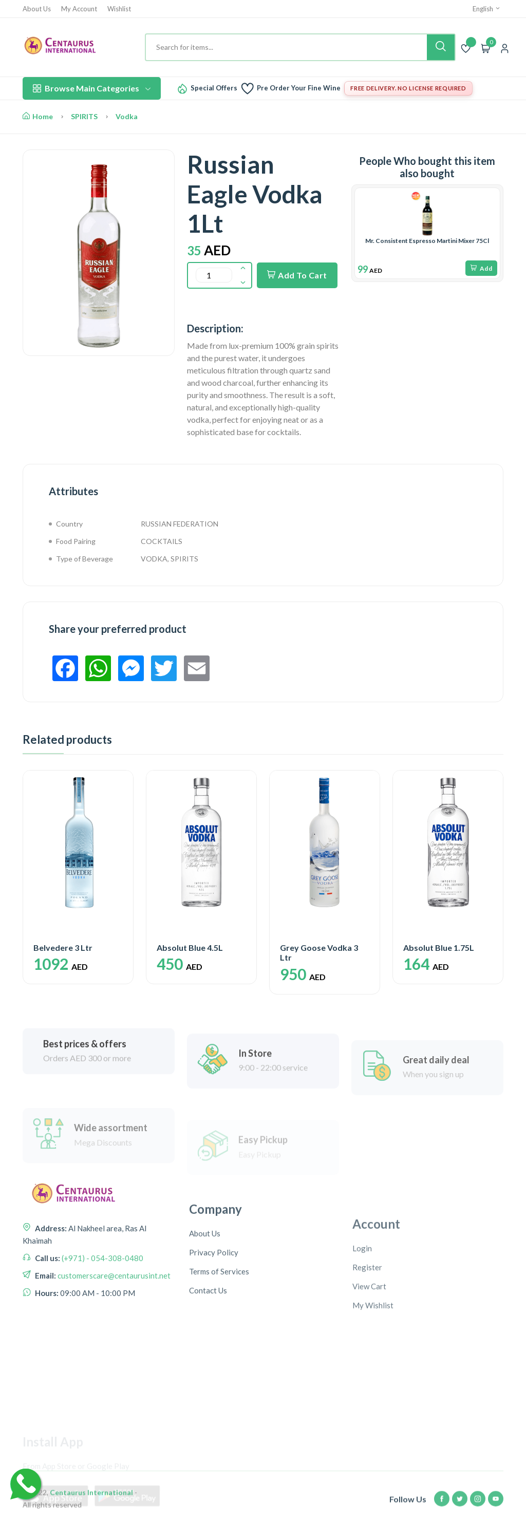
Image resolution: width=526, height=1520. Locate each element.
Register (367, 1340)
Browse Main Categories (92, 88)
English (487, 8)
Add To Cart (297, 275)
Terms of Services (219, 1334)
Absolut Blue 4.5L (190, 947)
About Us (37, 9)
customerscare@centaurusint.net (113, 1318)
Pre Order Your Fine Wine (299, 88)
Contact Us (208, 1353)
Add (481, 268)
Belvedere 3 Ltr (62, 947)
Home (38, 116)
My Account (79, 9)
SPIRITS (84, 116)
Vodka (127, 116)
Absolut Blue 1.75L (438, 947)
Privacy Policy (213, 1315)
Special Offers (214, 88)
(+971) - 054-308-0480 (101, 1301)
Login (362, 1321)
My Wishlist (372, 1378)
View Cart (369, 1359)
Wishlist (119, 9)
